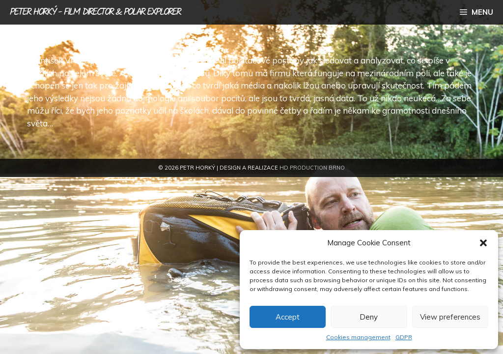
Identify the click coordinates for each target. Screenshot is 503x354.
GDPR (403, 337)
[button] (483, 243)
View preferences (450, 317)
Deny (369, 317)
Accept (288, 317)
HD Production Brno (312, 167)
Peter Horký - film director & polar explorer (95, 12)
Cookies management (358, 337)
